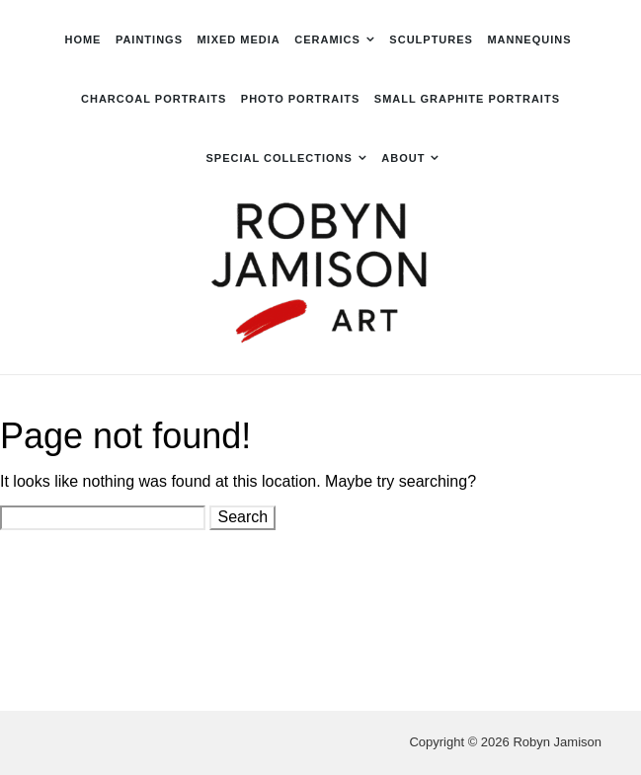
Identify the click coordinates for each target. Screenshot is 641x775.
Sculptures (431, 39)
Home (82, 39)
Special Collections (279, 158)
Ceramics (327, 39)
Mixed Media (238, 39)
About (403, 158)
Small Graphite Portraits (467, 99)
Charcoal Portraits (153, 99)
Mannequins (529, 39)
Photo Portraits (301, 99)
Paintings (149, 39)
